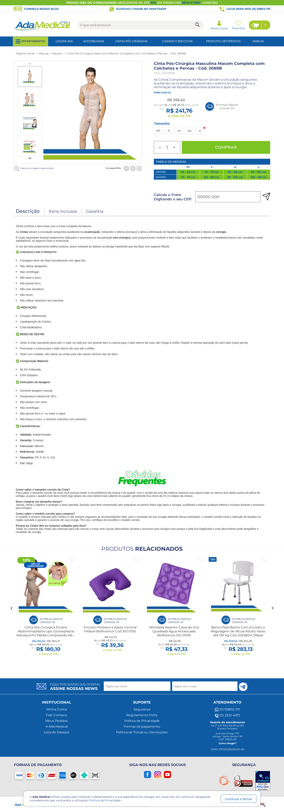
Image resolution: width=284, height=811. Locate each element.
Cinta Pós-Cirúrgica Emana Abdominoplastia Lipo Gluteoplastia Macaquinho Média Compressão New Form (45, 633)
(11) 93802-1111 (227, 709)
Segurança (142, 709)
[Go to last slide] (11, 608)
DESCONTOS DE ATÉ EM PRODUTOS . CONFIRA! (142, 3)
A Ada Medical (57, 726)
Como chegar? (227, 743)
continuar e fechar (238, 799)
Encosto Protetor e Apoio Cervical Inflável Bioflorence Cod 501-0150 (110, 629)
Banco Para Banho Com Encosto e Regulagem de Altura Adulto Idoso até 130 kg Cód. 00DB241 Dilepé (238, 631)
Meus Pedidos (56, 721)
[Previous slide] (30, 64)
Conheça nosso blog (36, 9)
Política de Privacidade (142, 721)
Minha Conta (56, 709)
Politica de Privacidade (105, 800)
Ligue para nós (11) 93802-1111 (244, 9)
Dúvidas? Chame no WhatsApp (137, 9)
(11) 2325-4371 (227, 715)
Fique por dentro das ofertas (75, 687)
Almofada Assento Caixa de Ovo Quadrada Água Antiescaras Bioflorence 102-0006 (174, 631)
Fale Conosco (56, 715)
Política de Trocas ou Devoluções (142, 732)
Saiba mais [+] (162, 92)
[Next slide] (30, 158)
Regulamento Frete (142, 715)
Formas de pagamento (142, 726)
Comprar (226, 147)
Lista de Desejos (56, 732)
